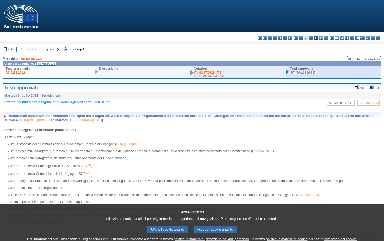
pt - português (352, 38)
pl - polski (347, 38)
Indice (11, 49)
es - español (265, 38)
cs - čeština (270, 38)
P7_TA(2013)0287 (303, 72)
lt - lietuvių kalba (326, 38)
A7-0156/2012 (15, 72)
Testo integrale (76, 49)
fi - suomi (373, 38)
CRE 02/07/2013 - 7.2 (209, 75)
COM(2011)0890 (33, 120)
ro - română (357, 38)
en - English (296, 38)
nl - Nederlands (342, 38)
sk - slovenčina (362, 38)
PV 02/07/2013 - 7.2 (208, 72)
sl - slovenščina (368, 38)
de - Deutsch (280, 38)
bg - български (260, 38)
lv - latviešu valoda (321, 38)
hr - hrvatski (311, 38)
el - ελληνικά (290, 38)
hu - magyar (332, 38)
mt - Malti (337, 38)
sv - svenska (378, 38)
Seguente (48, 49)
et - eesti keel (285, 38)
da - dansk (275, 38)
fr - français (301, 38)
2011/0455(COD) (31, 58)
